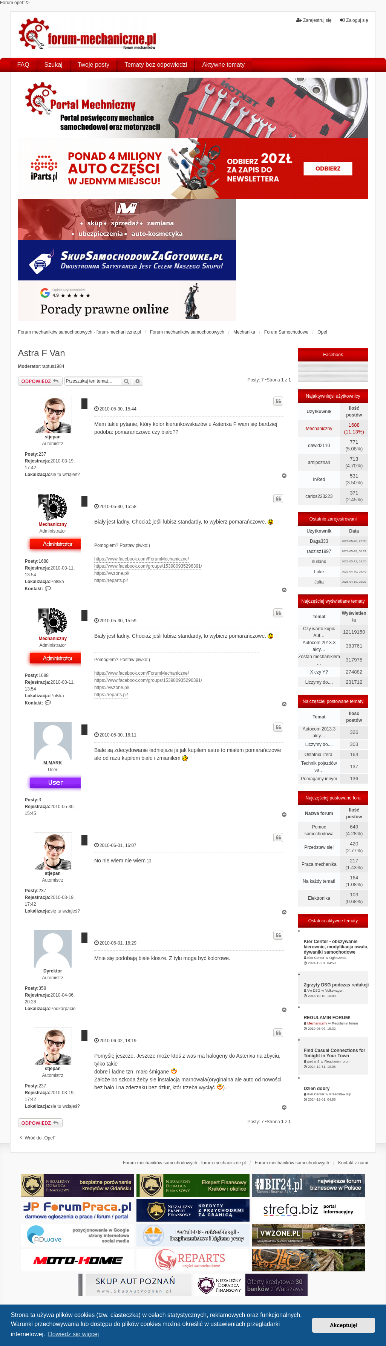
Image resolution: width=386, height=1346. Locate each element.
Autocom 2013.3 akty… (319, 646)
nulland (319, 561)
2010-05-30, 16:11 (115, 735)
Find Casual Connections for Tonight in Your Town (334, 1053)
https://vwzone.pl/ (111, 573)
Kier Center (316, 958)
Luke (319, 571)
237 (42, 454)
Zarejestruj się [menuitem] (313, 20)
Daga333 (319, 541)
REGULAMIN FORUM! (327, 1017)
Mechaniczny (52, 524)
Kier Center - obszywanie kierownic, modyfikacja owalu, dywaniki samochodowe (336, 947)
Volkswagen (334, 990)
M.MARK (52, 763)
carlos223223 (318, 496)
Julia (319, 582)
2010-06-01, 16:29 (115, 943)
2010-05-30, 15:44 (115, 409)
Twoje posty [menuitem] (93, 64)
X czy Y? (319, 672)
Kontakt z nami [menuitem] (353, 1162)
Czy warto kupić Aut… (319, 632)
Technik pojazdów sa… (319, 767)
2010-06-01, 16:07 (115, 845)
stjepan (53, 436)
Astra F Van (41, 353)
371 (354, 493)
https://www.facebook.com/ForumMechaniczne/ (141, 559)
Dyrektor (52, 971)
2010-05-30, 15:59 (115, 620)
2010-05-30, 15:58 (115, 506)
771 (354, 442)
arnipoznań (319, 462)
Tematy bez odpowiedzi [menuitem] (155, 64)
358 (42, 988)
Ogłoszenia (337, 958)
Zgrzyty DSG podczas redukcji (336, 985)
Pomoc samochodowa (319, 830)
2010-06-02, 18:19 (115, 1040)
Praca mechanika (319, 864)
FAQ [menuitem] (23, 64)
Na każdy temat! (319, 881)
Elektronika (319, 898)
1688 (43, 561)
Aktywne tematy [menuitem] (223, 64)
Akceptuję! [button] (344, 1325)
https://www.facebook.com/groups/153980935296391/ (148, 566)
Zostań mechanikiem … (319, 660)
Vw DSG (313, 990)
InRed (319, 479)
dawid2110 (319, 445)
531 (354, 476)
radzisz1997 (319, 551)
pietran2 (313, 1061)
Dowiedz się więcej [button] (73, 1334)
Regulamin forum (345, 1023)
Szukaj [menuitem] (53, 64)
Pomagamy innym (319, 778)
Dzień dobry (317, 1088)
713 (354, 459)
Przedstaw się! (319, 847)
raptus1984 (52, 366)
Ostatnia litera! (319, 754)
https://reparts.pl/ (111, 580)
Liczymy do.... (319, 682)
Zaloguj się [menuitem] (353, 20)
